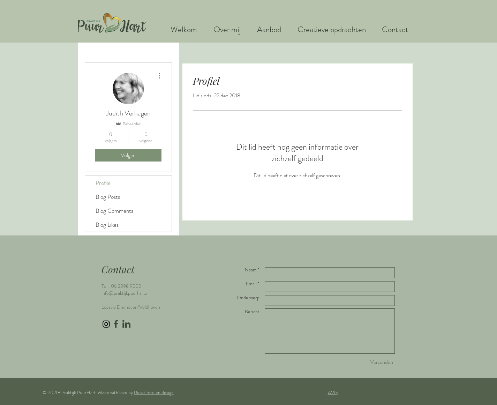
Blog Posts (108, 197)
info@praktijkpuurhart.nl (125, 293)
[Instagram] (106, 324)
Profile (103, 183)
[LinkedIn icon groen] (126, 324)
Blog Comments (114, 211)
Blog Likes (107, 224)
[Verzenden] (381, 362)
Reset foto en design (154, 392)
